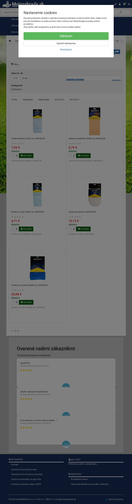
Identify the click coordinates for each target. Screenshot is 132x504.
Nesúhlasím (66, 49)
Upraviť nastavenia (66, 43)
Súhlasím (66, 36)
